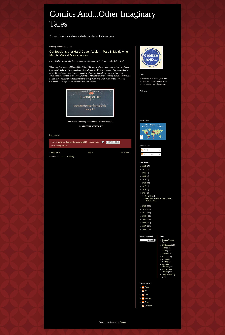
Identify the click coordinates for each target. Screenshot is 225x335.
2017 (144, 186)
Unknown (148, 306)
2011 (144, 213)
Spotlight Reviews (165, 266)
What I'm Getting (168, 275)
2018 (144, 183)
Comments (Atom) (67, 157)
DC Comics (166, 245)
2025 (144, 166)
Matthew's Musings (166, 261)
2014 (144, 193)
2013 (144, 206)
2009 (144, 219)
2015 (144, 190)
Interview (165, 254)
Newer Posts (55, 153)
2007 (144, 226)
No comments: (94, 142)
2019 (144, 180)
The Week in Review (167, 271)
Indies (164, 251)
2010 (144, 216)
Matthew (148, 298)
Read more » (54, 135)
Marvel (164, 257)
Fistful (164, 248)
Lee (146, 295)
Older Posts (125, 153)
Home (90, 153)
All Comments (147, 154)
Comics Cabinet (168, 240)
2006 (144, 229)
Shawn (147, 302)
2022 (144, 169)
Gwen (147, 287)
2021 (144, 173)
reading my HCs (61, 145)
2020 (144, 176)
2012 (144, 209)
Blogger (123, 322)
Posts (144, 150)
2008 (144, 223)
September (148, 196)
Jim (146, 291)
